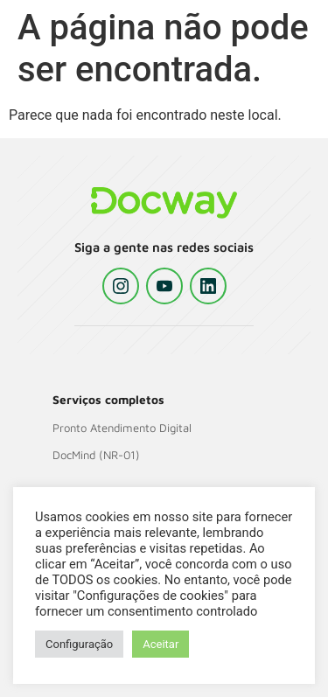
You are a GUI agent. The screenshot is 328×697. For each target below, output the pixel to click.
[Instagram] (120, 286)
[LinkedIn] (208, 286)
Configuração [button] (79, 644)
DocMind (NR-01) (96, 455)
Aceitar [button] (160, 644)
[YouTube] (164, 286)
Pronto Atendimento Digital (122, 428)
